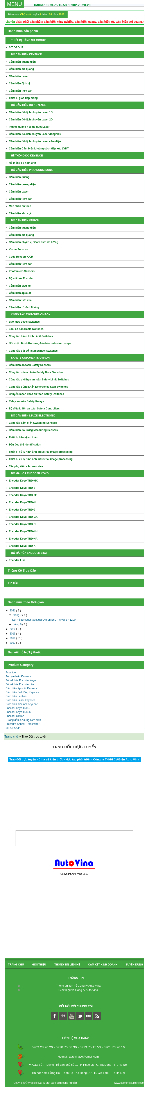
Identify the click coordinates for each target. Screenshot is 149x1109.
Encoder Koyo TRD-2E (23, 495)
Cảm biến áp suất (20, 293)
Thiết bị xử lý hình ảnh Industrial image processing (40, 451)
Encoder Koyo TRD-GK (23, 516)
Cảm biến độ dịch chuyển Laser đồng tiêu (35, 134)
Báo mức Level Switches (24, 321)
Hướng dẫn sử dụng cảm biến (23, 720)
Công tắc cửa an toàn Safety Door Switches (36, 372)
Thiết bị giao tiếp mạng (23, 98)
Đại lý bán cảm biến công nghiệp (57, 1082)
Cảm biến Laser (19, 76)
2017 (13, 642)
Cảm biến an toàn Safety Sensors (30, 365)
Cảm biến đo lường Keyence (22, 692)
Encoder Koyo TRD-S (22, 487)
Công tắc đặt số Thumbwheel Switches (33, 350)
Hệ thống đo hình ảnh (22, 162)
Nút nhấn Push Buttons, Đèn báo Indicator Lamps (40, 343)
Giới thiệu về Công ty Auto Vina (78, 990)
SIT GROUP (16, 47)
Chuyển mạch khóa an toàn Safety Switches (36, 394)
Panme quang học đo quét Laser (29, 126)
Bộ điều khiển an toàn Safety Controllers (34, 408)
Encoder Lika (17, 560)
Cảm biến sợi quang (21, 69)
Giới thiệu (39, 964)
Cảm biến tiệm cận (20, 90)
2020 (13, 629)
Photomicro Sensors (21, 271)
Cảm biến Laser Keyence (20, 700)
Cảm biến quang (19, 177)
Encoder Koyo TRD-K (22, 545)
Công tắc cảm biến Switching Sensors (33, 422)
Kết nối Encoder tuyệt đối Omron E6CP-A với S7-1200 (43, 619)
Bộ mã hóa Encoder (21, 278)
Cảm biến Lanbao (15, 696)
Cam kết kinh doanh (103, 964)
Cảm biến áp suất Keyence (21, 688)
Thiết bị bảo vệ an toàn (23, 437)
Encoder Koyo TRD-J (22, 509)
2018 (13, 638)
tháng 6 (17, 624)
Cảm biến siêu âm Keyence (21, 704)
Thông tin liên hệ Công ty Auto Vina (78, 985)
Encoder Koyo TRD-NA (23, 538)
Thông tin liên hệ (67, 964)
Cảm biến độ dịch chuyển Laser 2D (31, 119)
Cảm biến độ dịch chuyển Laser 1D (31, 112)
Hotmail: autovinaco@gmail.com (78, 1056)
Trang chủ (11, 736)
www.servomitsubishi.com (129, 1082)
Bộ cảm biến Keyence (18, 676)
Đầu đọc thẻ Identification (25, 444)
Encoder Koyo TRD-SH (23, 524)
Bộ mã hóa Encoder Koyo (20, 680)
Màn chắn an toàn (20, 206)
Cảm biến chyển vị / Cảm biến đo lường (33, 242)
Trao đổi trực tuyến (74, 747)
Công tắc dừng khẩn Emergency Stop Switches (38, 386)
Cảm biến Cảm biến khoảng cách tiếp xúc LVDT (38, 148)
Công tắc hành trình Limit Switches (31, 336)
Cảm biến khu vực (20, 213)
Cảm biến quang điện (22, 61)
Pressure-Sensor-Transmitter (22, 723)
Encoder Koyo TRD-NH (23, 531)
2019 (13, 633)
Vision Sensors (18, 249)
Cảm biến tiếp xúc (20, 300)
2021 (13, 610)
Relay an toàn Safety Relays (26, 401)
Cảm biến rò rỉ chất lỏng (24, 307)
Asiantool (10, 672)
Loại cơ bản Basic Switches (26, 329)
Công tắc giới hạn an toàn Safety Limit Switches (39, 379)
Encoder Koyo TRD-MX (23, 480)
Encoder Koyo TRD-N (22, 502)
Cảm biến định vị (19, 83)
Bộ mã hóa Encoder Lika (19, 684)
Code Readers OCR (21, 256)
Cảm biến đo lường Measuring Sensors (33, 430)
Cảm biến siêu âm (20, 285)
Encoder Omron (14, 716)
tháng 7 (17, 615)
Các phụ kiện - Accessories (26, 466)
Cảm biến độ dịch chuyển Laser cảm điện (35, 141)
